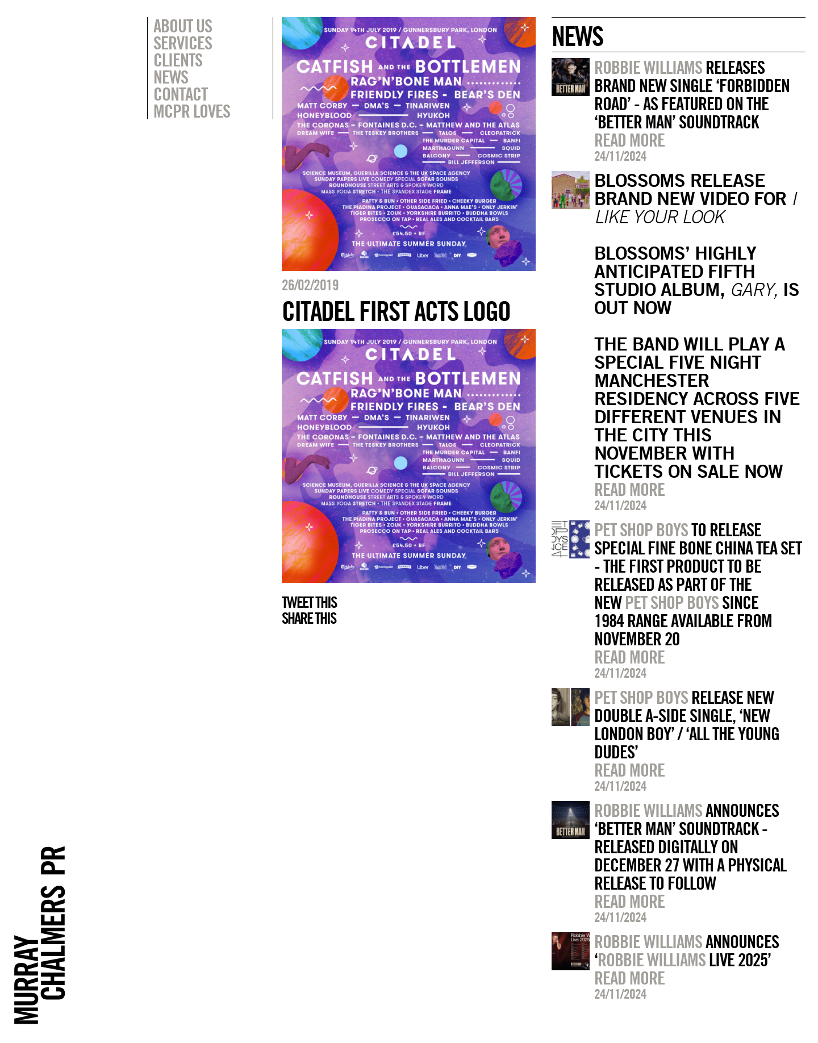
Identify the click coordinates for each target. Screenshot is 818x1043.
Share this (309, 618)
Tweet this (309, 602)
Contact (180, 93)
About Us (182, 25)
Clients (177, 59)
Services (182, 42)
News (170, 76)
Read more (629, 139)
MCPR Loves (191, 110)
